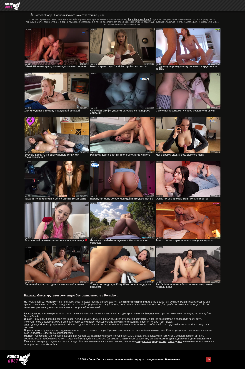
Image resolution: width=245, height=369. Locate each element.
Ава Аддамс (175, 341)
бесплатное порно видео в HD (138, 301)
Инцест (28, 319)
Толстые (29, 321)
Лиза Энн (51, 344)
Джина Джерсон (178, 338)
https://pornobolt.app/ (139, 19)
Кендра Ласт (143, 341)
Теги (26, 324)
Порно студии (32, 330)
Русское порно (32, 313)
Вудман (149, 313)
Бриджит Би (159, 341)
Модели (28, 335)
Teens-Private (31, 316)
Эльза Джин (161, 338)
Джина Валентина (200, 338)
